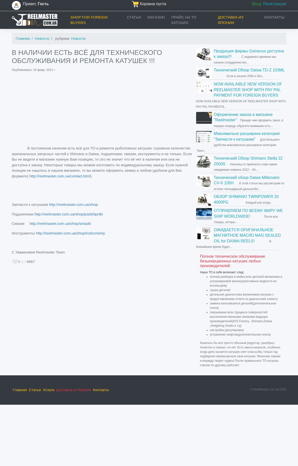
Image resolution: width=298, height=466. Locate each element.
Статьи (134, 17)
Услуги (48, 390)
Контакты (274, 17)
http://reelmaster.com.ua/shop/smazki (58, 223)
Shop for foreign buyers (89, 20)
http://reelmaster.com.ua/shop (73, 204)
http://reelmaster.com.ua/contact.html (59, 176)
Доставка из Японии (231, 20)
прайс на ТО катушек (183, 20)
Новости (42, 38)
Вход (256, 4)
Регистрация (274, 4)
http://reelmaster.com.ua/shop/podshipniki (68, 214)
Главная (23, 38)
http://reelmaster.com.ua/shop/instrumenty (70, 233)
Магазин (156, 17)
